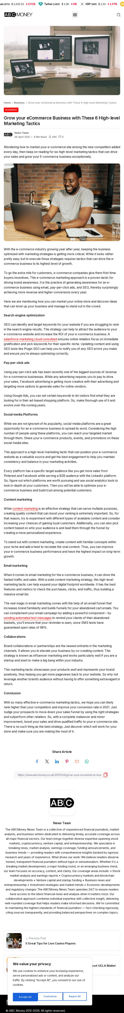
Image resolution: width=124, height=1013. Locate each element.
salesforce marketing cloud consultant (30, 339)
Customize (25, 997)
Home (7, 102)
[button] (75, 14)
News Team (21, 132)
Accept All (75, 997)
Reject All (50, 997)
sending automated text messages (27, 618)
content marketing (25, 508)
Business (19, 102)
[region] (50, 982)
